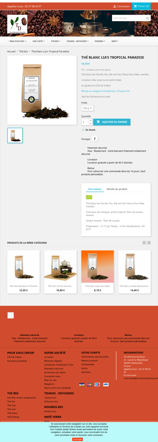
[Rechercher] (131, 18)
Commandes (87, 364)
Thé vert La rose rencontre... (134, 286)
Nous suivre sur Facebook (57, 387)
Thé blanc (12, 413)
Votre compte (90, 352)
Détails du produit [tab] (117, 189)
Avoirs (84, 368)
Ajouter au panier (111, 122)
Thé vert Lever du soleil (97, 286)
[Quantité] (85, 122)
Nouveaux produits (17, 360)
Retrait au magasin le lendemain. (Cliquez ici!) (105, 90)
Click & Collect (14, 357)
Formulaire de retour (55, 372)
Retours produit (89, 360)
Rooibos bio (50, 411)
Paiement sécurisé (53, 368)
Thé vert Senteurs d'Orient (23, 286)
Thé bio (11, 401)
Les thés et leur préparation (21, 397)
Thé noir (11, 405)
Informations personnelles (95, 356)
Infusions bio (51, 401)
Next (149, 243)
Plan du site (50, 380)
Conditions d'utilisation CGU (58, 364)
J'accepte (77, 439)
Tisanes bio (50, 397)
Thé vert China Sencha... (60, 286)
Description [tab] (95, 189)
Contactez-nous (52, 376)
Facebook (11, 315)
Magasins (49, 383)
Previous (144, 243)
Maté (47, 421)
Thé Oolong (13, 416)
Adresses (86, 372)
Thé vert (11, 409)
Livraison (49, 357)
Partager (95, 139)
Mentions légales (53, 360)
